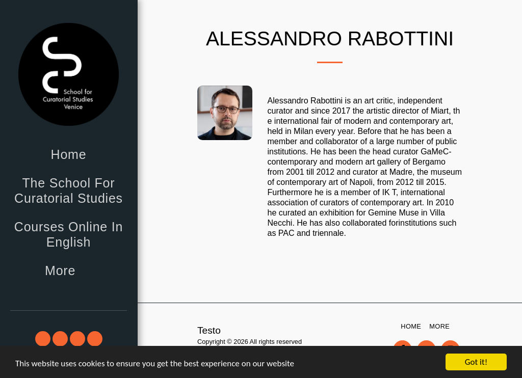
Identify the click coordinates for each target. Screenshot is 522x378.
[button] (42, 338)
